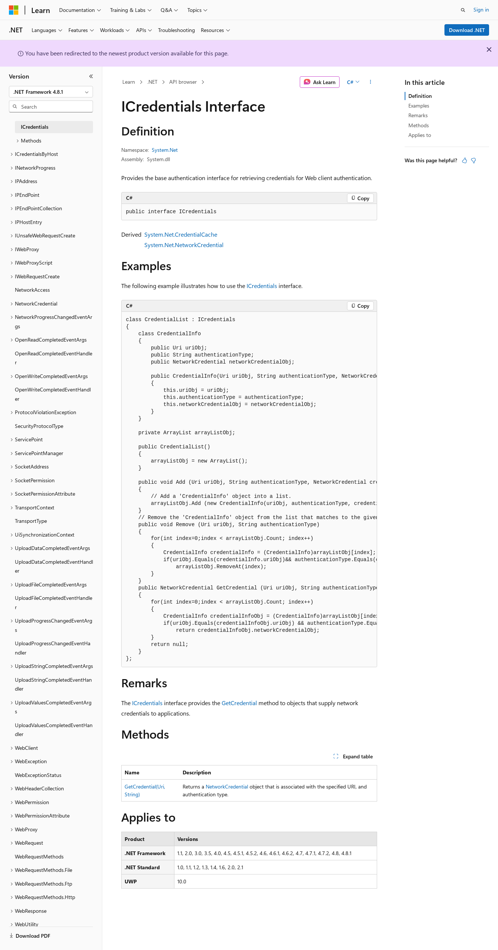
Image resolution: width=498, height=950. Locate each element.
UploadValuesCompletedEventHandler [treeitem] (54, 730)
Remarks (418, 115)
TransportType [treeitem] (31, 520)
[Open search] (463, 10)
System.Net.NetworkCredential (184, 245)
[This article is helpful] (464, 160)
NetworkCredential (227, 786)
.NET (152, 81)
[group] (249, 489)
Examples (418, 105)
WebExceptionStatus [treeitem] (38, 774)
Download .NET (467, 29)
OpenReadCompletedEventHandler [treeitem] (53, 358)
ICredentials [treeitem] (34, 126)
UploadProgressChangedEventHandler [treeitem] (52, 648)
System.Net (165, 149)
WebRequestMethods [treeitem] (39, 856)
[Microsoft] (14, 10)
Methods (418, 125)
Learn (128, 81)
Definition (420, 95)
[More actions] (370, 82)
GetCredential (239, 703)
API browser (183, 81)
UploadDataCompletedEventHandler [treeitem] (54, 566)
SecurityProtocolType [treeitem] (39, 425)
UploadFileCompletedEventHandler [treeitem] (53, 602)
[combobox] (51, 92)
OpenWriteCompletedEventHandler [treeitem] (53, 394)
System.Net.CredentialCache (180, 234)
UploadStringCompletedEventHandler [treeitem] (53, 684)
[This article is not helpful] (473, 160)
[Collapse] (91, 76)
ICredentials (262, 286)
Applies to (419, 134)
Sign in (481, 9)
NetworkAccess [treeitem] (32, 289)
